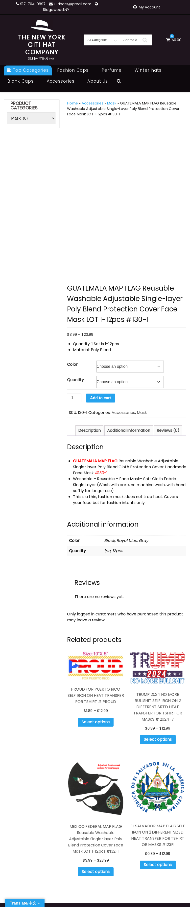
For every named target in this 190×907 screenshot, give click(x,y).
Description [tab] (89, 430)
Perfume (114, 70)
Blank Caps (23, 81)
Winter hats (151, 70)
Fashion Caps (75, 70)
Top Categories (28, 70)
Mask (111, 103)
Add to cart (100, 398)
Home (72, 103)
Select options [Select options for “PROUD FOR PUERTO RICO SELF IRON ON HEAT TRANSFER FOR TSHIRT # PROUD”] (96, 722)
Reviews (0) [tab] (168, 430)
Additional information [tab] (128, 430)
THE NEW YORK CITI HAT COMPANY (42, 44)
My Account (149, 7)
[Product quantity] (74, 398)
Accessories (63, 81)
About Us (97, 81)
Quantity (75, 380)
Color (72, 364)
